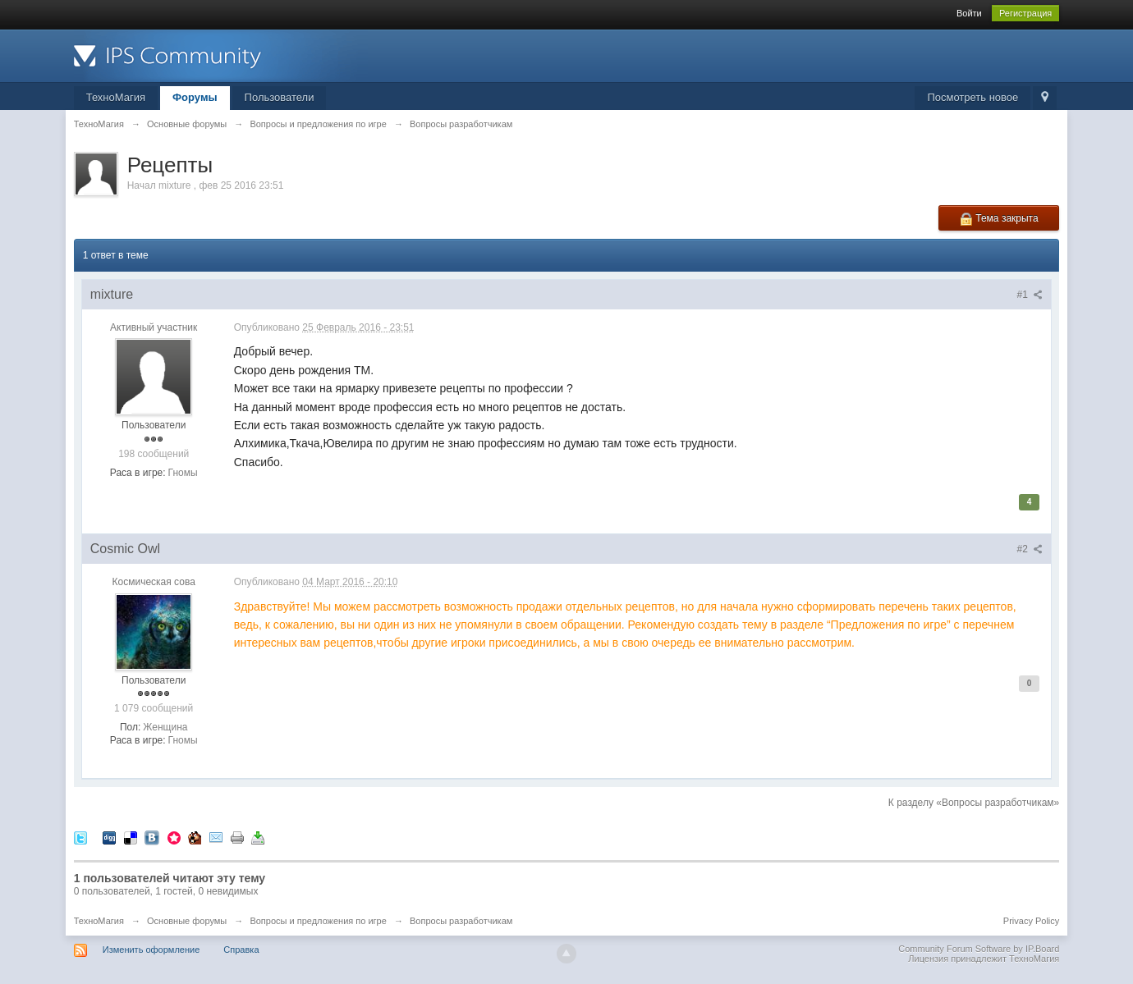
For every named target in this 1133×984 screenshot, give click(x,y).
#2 (1030, 549)
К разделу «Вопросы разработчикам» (973, 802)
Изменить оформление (151, 949)
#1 (1030, 294)
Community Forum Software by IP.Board (978, 949)
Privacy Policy (1031, 921)
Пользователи (279, 97)
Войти (969, 13)
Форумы (195, 97)
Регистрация (1025, 13)
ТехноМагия (115, 97)
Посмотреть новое (972, 97)
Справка (241, 949)
